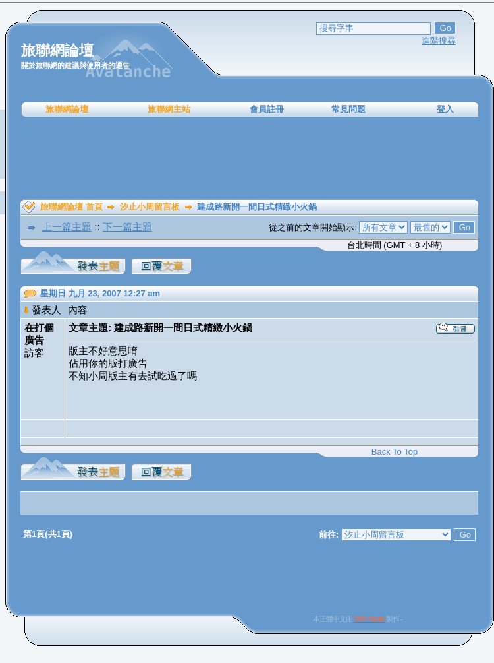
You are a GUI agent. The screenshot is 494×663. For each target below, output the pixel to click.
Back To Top (394, 452)
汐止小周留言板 (150, 207)
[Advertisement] (249, 158)
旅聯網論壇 (66, 109)
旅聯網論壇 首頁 (71, 207)
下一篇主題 (127, 226)
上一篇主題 (67, 226)
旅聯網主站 (169, 109)
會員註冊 (267, 109)
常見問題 (348, 109)
